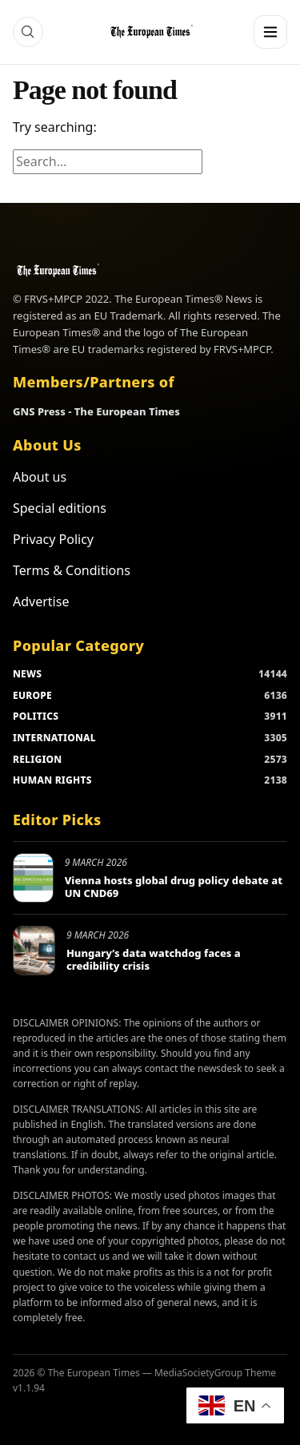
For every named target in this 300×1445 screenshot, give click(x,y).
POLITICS (35, 716)
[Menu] (270, 32)
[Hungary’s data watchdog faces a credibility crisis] (34, 951)
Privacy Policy (53, 539)
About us (39, 477)
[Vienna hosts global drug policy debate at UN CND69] (33, 878)
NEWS (27, 674)
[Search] (28, 32)
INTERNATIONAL (54, 737)
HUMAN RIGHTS (52, 780)
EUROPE (32, 695)
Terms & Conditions (71, 570)
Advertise (41, 601)
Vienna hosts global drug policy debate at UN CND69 (173, 886)
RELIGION (37, 759)
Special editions (59, 508)
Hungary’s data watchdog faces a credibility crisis (153, 959)
